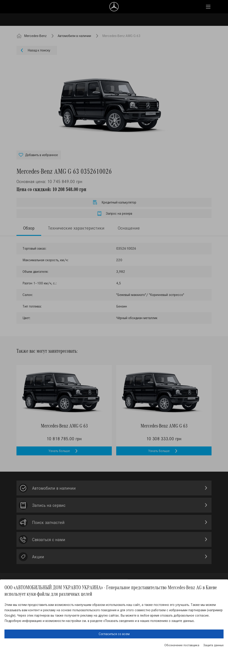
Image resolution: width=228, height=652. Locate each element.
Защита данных (213, 645)
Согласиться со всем (114, 634)
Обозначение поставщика (181, 645)
